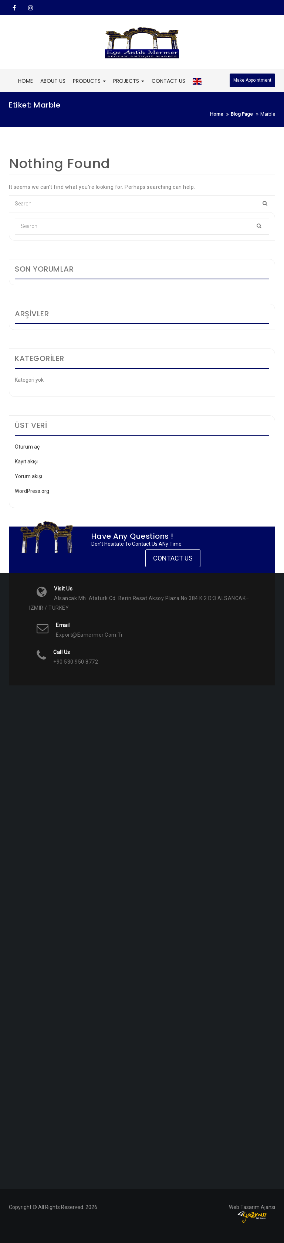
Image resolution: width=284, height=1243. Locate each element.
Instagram (29, 8)
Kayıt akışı (26, 461)
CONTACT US (168, 81)
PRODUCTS (89, 81)
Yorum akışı (28, 476)
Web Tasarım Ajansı (252, 1207)
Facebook (14, 8)
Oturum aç (27, 447)
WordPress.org (32, 491)
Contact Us (173, 558)
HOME (25, 81)
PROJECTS (128, 81)
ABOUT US (52, 81)
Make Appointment (252, 80)
